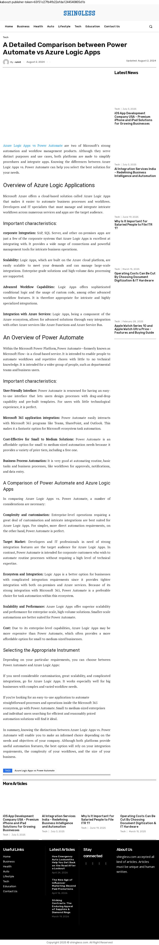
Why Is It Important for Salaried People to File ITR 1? (133, 224)
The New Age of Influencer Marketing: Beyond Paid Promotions (64, 884)
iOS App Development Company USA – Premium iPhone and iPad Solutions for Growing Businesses (133, 118)
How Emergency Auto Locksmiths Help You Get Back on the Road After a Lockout (64, 862)
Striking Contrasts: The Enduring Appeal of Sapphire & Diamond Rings (62, 906)
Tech (5, 37)
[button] (151, 26)
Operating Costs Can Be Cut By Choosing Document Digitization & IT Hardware (134, 277)
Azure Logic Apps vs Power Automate (34, 770)
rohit (18, 62)
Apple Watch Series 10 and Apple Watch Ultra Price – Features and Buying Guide (134, 329)
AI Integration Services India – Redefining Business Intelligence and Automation (135, 172)
